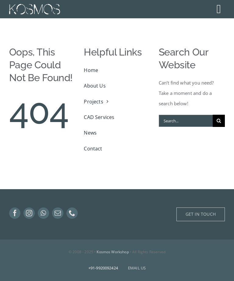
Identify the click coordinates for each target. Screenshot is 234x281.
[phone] (72, 213)
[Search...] (186, 121)
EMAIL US (137, 268)
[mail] (57, 213)
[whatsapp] (43, 213)
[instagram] (29, 213)
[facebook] (14, 213)
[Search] (219, 121)
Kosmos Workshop (113, 251)
